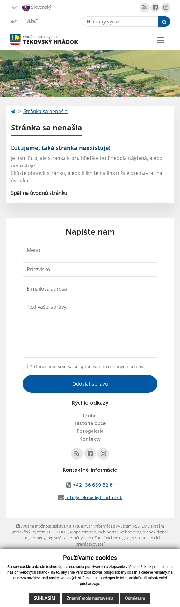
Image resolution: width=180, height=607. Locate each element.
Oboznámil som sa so (86, 366)
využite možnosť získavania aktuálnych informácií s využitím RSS (78, 526)
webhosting (130, 532)
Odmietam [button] (135, 598)
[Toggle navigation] (160, 40)
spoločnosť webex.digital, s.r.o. (112, 538)
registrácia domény (65, 538)
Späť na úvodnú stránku (39, 193)
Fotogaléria (90, 431)
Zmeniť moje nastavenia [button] (90, 598)
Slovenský (36, 7)
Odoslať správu (90, 383)
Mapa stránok (83, 532)
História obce (90, 423)
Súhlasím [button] (44, 598)
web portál (108, 532)
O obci (90, 415)
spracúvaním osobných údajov (111, 366)
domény (37, 538)
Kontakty (90, 438)
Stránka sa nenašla (45, 111)
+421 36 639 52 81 (94, 485)
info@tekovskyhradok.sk (93, 497)
